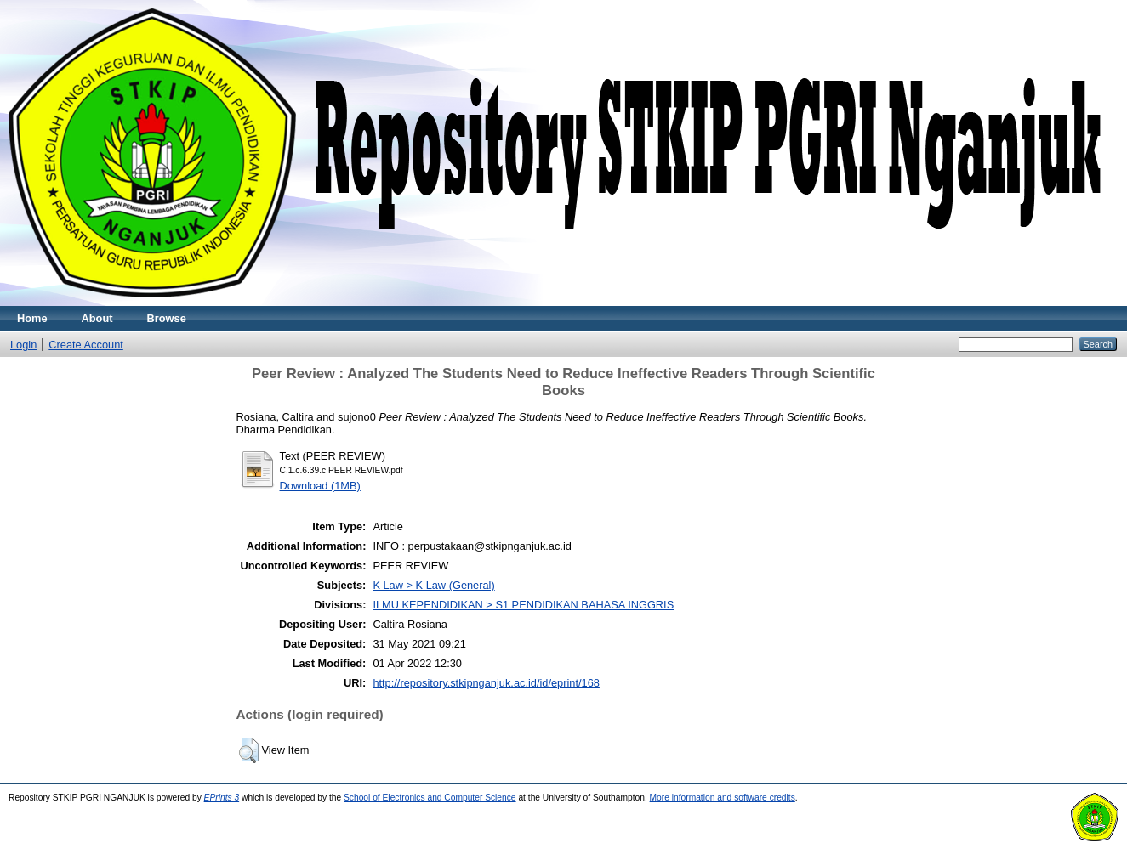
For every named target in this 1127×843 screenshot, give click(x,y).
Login (23, 344)
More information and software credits (722, 797)
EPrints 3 (222, 797)
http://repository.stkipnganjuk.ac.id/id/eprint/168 (486, 682)
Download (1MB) (320, 485)
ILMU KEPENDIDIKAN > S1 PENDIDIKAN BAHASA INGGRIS (523, 604)
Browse (166, 318)
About (97, 318)
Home (32, 318)
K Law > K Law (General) (433, 585)
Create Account (85, 344)
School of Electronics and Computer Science (430, 797)
